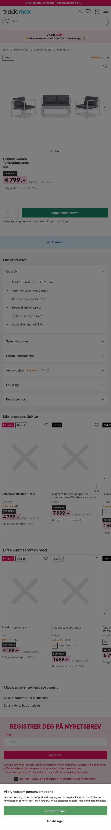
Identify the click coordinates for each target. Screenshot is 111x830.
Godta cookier (55, 811)
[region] (55, 807)
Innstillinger (55, 821)
